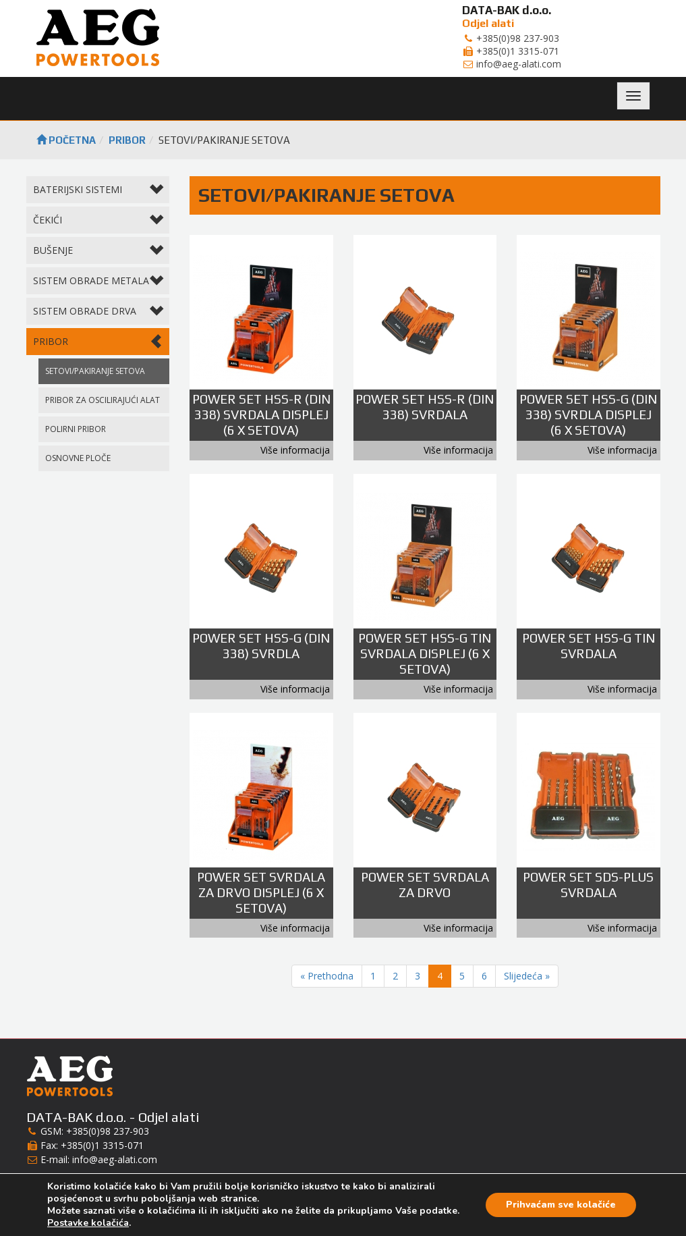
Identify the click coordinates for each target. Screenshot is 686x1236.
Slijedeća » (527, 975)
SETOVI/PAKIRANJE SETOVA (95, 371)
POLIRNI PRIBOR (75, 429)
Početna (66, 140)
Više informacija (295, 450)
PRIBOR (127, 140)
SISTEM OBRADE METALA (98, 282)
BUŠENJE (98, 251)
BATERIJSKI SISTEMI (98, 190)
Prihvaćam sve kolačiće (561, 1204)
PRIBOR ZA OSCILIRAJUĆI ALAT (102, 400)
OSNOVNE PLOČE (78, 458)
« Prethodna (326, 975)
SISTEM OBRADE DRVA (98, 312)
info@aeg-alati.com (114, 1159)
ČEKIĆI (98, 221)
